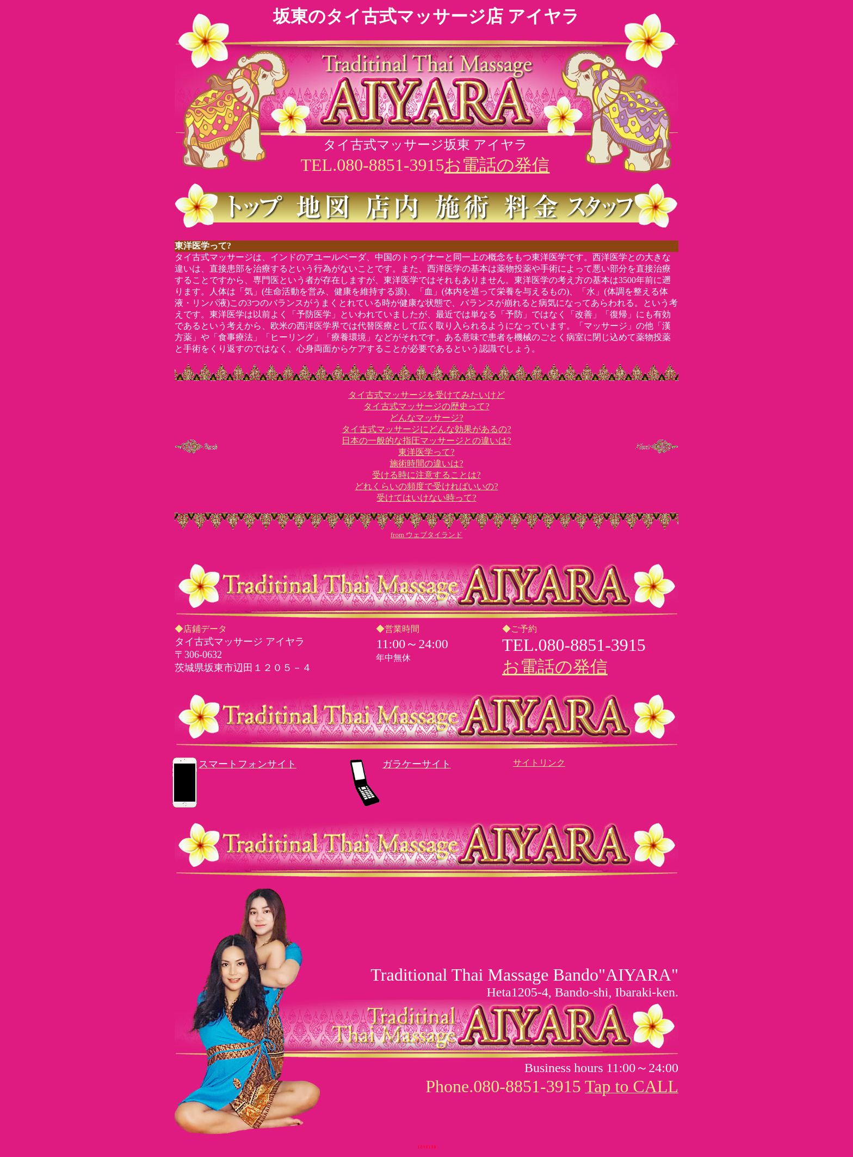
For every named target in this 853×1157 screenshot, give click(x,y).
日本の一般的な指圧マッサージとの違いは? (426, 440)
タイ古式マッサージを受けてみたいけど (426, 394)
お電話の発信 (496, 165)
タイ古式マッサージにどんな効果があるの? (426, 429)
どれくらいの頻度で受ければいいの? (426, 486)
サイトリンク (539, 762)
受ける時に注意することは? (426, 474)
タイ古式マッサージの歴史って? (426, 406)
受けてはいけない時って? (426, 497)
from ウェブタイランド (427, 535)
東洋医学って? (426, 452)
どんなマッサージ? (426, 417)
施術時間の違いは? (426, 463)
